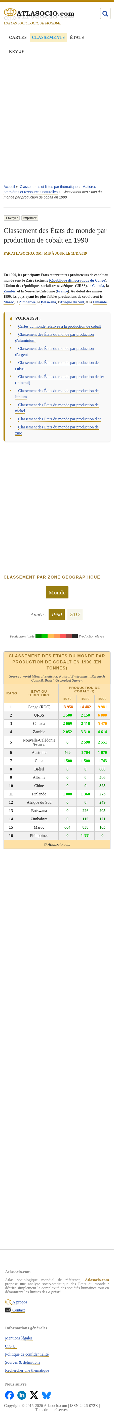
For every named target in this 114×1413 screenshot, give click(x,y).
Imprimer (29, 218)
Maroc (9, 302)
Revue (17, 51)
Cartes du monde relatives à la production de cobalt (59, 326)
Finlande (100, 302)
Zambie (9, 291)
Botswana (48, 302)
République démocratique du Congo (77, 280)
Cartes (18, 37)
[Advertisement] (57, 123)
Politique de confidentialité (27, 1354)
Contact (18, 1310)
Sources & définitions (22, 1362)
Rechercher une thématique (27, 1370)
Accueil (9, 187)
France (62, 291)
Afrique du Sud (72, 302)
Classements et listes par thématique (49, 187)
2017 (75, 615)
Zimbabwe (27, 302)
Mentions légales (18, 1338)
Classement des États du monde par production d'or (59, 419)
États (77, 37)
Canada (98, 286)
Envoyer (12, 218)
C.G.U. (11, 1346)
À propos (19, 1302)
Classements (48, 37)
